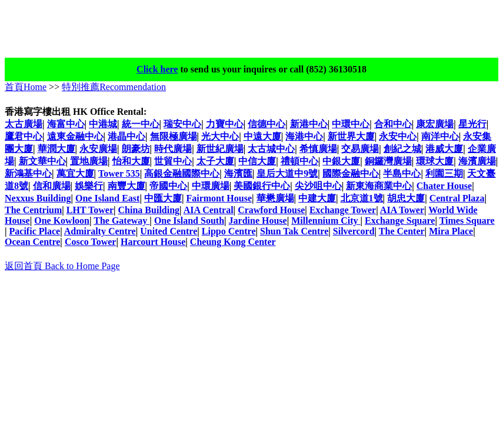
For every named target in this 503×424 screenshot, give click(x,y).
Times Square (467, 221)
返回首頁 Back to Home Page (62, 266)
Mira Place (451, 231)
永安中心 (398, 136)
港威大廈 (444, 149)
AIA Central (209, 210)
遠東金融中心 (75, 136)
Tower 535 (119, 173)
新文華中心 (42, 161)
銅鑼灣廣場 (388, 161)
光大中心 (220, 136)
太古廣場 (23, 124)
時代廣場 (173, 149)
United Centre (168, 231)
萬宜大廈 (75, 173)
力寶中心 (225, 124)
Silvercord (354, 231)
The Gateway (121, 221)
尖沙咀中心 (318, 186)
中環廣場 (210, 186)
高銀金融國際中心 (181, 173)
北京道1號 (362, 198)
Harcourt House (153, 242)
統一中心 (140, 124)
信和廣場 (52, 186)
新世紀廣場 (220, 149)
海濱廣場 (477, 161)
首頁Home (25, 87)
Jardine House (258, 221)
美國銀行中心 (262, 186)
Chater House (444, 186)
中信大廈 (257, 161)
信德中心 (266, 124)
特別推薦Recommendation (114, 87)
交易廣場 (360, 149)
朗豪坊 (136, 149)
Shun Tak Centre (294, 231)
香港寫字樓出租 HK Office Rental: (75, 112)
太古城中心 (271, 149)
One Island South (189, 221)
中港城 (103, 124)
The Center (402, 231)
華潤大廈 (56, 149)
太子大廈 (215, 161)
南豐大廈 (126, 186)
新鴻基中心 (28, 173)
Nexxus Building (38, 198)
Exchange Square (400, 221)
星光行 (472, 124)
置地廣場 (89, 161)
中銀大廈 (341, 161)
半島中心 (402, 173)
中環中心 (350, 124)
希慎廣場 (318, 149)
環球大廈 (435, 161)
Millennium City (325, 221)
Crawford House (271, 210)
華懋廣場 (275, 198)
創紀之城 (402, 149)
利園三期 (444, 173)
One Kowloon (61, 221)
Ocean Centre (32, 242)
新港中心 (309, 124)
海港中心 (304, 136)
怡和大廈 (131, 161)
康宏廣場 (435, 124)
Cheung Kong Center (233, 242)
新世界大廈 (351, 136)
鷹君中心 (23, 136)
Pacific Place (35, 231)
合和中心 (393, 124)
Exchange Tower (342, 210)
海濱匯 (238, 173)
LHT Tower (90, 210)
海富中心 (66, 124)
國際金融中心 (350, 173)
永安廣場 (98, 149)
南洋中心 (440, 136)
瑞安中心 (182, 124)
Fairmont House (219, 198)
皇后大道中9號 (287, 173)
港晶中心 (126, 136)
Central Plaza (457, 198)
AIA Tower (402, 210)
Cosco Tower (90, 242)
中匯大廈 (163, 198)
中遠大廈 (262, 136)
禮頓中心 (299, 161)
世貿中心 (173, 161)
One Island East (107, 198)
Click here (157, 69)
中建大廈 (317, 198)
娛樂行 (89, 186)
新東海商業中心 (379, 186)
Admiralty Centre (100, 231)
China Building (149, 210)
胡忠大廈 (406, 198)
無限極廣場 (173, 136)
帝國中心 (168, 186)
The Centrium (33, 210)
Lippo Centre (229, 231)
